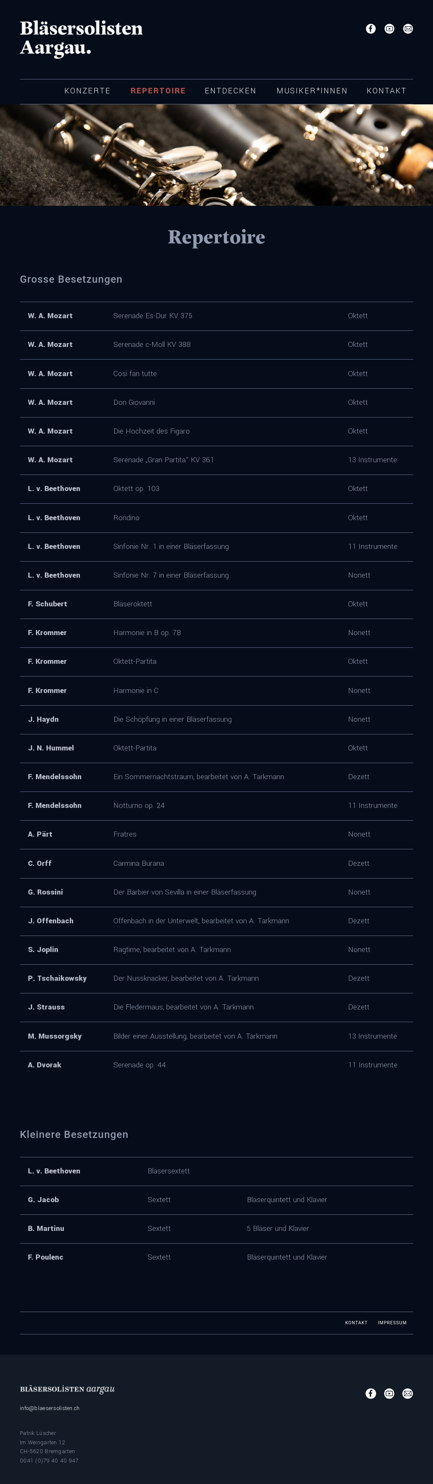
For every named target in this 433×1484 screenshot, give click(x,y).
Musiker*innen (312, 90)
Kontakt (387, 90)
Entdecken (231, 90)
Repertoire (158, 90)
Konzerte (87, 90)
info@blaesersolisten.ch (50, 1408)
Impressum (392, 1323)
